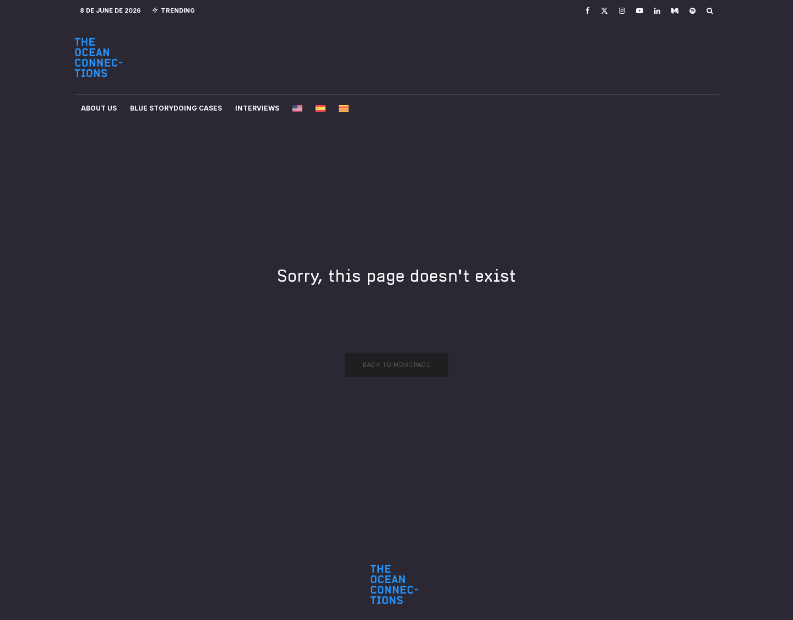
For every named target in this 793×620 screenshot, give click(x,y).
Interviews (257, 108)
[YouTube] (640, 11)
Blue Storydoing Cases (176, 108)
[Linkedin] (657, 11)
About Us (99, 108)
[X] (604, 11)
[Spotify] (692, 11)
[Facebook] (587, 11)
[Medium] (675, 11)
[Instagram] (622, 11)
